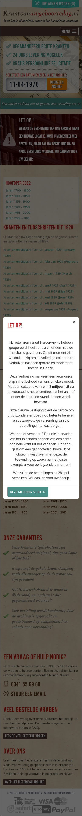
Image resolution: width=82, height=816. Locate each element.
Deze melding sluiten (28, 492)
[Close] (74, 321)
